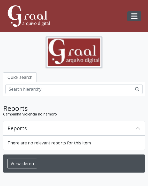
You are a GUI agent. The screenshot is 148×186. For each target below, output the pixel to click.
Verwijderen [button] (22, 163)
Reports (17, 128)
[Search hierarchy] (68, 89)
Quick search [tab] (20, 77)
